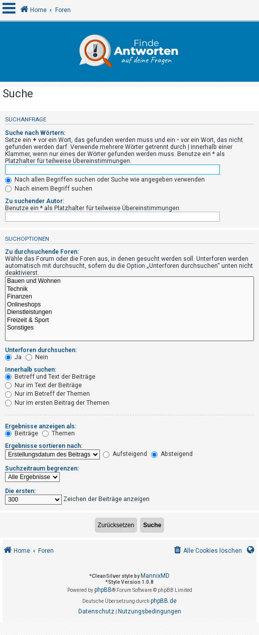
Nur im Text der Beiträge (43, 385)
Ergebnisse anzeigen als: (40, 426)
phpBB (103, 589)
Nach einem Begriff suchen (48, 188)
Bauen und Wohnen (129, 281)
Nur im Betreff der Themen (47, 393)
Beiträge (21, 433)
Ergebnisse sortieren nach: (43, 445)
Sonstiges (129, 328)
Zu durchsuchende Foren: (42, 251)
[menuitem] (207, 551)
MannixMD (155, 575)
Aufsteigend (125, 453)
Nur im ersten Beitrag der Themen (57, 402)
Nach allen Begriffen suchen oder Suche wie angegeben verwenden (105, 179)
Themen (58, 433)
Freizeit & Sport (129, 320)
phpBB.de (164, 600)
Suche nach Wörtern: (35, 132)
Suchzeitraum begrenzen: (42, 468)
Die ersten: (20, 491)
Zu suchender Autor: (34, 201)
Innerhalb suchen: (30, 369)
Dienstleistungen (129, 312)
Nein (37, 357)
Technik (129, 289)
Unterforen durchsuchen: (41, 350)
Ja (13, 357)
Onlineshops (129, 305)
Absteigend (172, 453)
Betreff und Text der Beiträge (50, 376)
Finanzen (129, 297)
